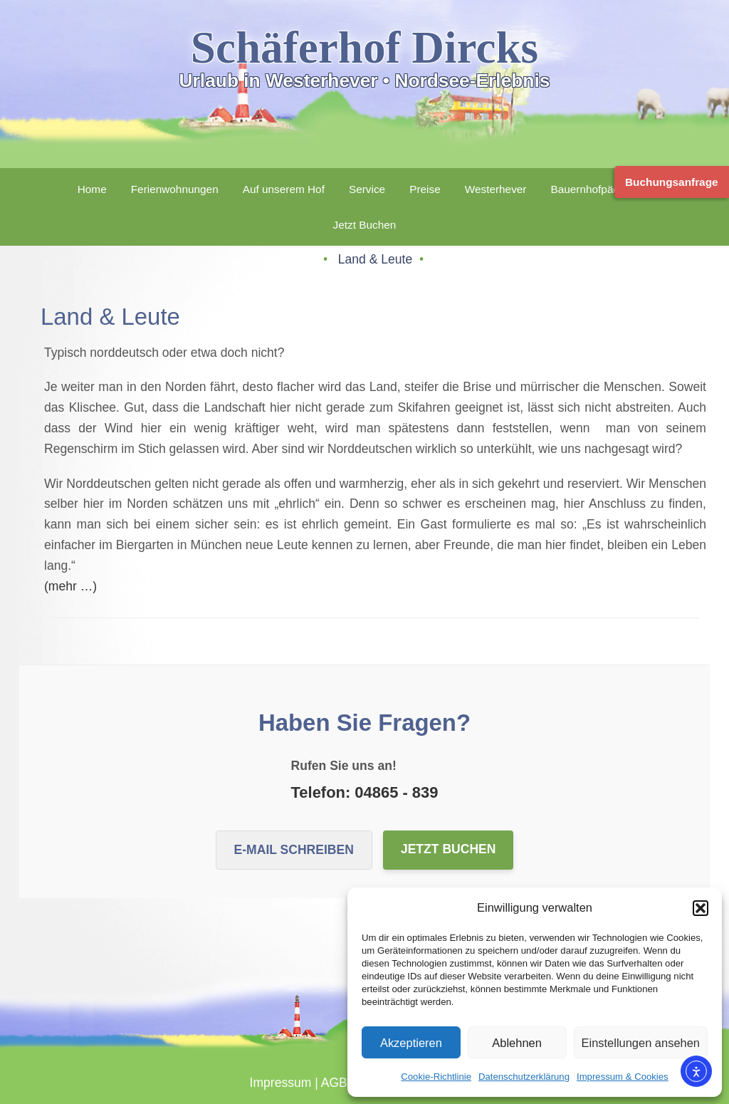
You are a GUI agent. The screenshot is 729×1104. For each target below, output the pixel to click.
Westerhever (496, 189)
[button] (700, 908)
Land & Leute (377, 259)
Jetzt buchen (448, 849)
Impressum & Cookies (622, 1076)
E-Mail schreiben (294, 850)
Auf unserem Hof (284, 189)
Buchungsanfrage (671, 182)
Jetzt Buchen (365, 225)
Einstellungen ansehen (641, 1042)
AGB (334, 1083)
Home (92, 189)
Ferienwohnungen (175, 189)
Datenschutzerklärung (524, 1076)
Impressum (281, 1083)
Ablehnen (517, 1042)
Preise (425, 189)
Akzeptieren (411, 1042)
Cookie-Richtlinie (436, 1076)
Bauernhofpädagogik (600, 189)
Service (367, 189)
